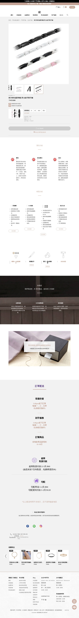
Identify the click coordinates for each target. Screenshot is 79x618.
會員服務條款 (58, 610)
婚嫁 (34, 599)
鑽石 (12, 15)
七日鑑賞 (24, 610)
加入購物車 (40, 128)
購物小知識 (22, 590)
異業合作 (36, 610)
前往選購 (14, 231)
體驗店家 (35, 592)
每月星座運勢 (36, 583)
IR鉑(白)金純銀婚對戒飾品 (18, 538)
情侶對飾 (35, 15)
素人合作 (42, 610)
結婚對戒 (27, 15)
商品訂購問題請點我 (39, 132)
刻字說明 (26, 113)
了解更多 (31, 265)
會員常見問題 (22, 580)
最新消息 (35, 585)
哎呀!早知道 (36, 602)
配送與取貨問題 (23, 585)
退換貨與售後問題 (23, 587)
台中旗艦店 (59, 577)
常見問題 (18, 610)
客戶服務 (54, 15)
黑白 (44, 110)
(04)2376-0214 (59, 580)
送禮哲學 (35, 594)
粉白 (39, 110)
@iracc (22, 535)
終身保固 (63, 261)
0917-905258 (52, 580)
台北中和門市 (45, 577)
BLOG (61, 15)
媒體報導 (35, 587)
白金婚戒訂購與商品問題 (25, 592)
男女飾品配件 (44, 15)
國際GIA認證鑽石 (15, 262)
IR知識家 (35, 580)
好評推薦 (35, 590)
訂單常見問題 (22, 583)
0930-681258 (67, 580)
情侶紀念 (35, 597)
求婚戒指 (18, 15)
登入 (58, 7)
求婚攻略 (35, 604)
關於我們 (12, 610)
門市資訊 (72, 7)
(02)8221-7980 (44, 580)
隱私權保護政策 (49, 610)
